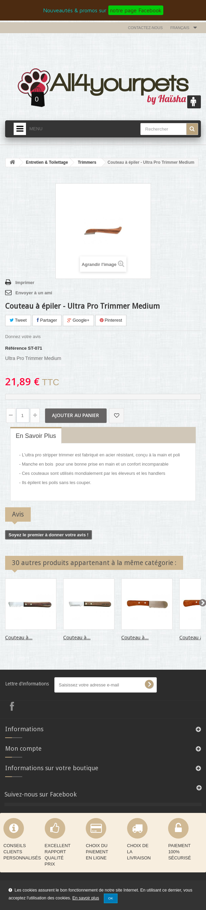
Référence (16, 348)
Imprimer (25, 282)
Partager (47, 320)
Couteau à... (18, 637)
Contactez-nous (145, 28)
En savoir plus (85, 898)
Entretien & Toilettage (47, 162)
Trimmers (87, 162)
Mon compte (23, 748)
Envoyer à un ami (33, 292)
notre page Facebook (136, 10)
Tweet (18, 320)
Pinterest (111, 320)
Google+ (78, 320)
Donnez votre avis (23, 336)
